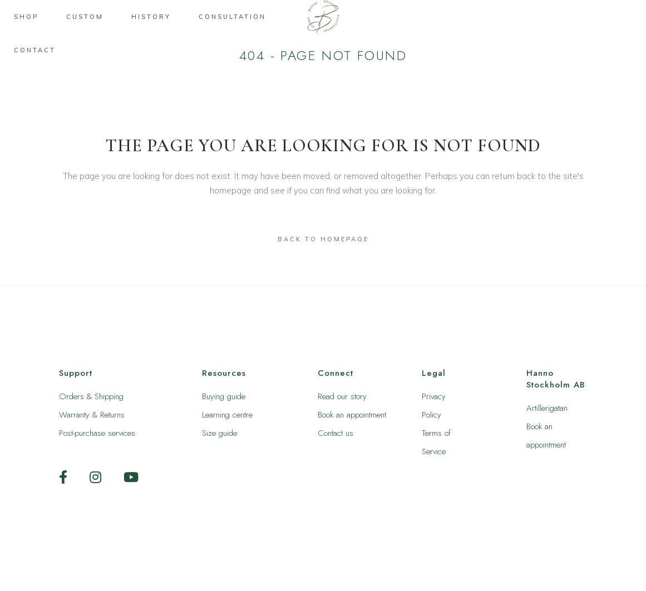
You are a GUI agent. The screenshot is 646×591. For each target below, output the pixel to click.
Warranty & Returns (92, 415)
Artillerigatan (547, 408)
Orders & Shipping (91, 396)
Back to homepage (323, 239)
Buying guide (223, 396)
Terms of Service (436, 442)
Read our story (342, 396)
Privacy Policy (434, 405)
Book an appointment (352, 415)
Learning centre (227, 415)
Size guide (219, 433)
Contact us (335, 433)
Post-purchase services (97, 433)
